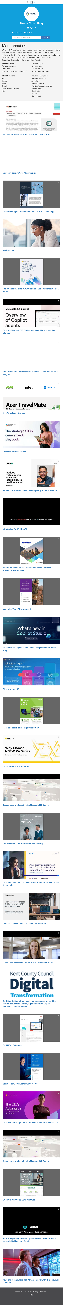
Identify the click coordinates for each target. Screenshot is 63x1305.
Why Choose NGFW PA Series (16, 766)
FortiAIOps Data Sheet (13, 1045)
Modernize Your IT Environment (17, 609)
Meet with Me (8, 250)
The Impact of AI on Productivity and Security (23, 844)
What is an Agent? (11, 689)
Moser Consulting (31, 23)
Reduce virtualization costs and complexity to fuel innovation (30, 490)
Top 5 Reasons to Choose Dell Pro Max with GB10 (25, 924)
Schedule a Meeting (31, 1292)
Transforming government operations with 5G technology (28, 212)
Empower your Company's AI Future (19, 1200)
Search (45, 37)
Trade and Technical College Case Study (21, 728)
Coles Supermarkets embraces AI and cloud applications (28, 962)
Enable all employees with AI (15, 452)
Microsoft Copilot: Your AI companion (19, 173)
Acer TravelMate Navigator (14, 413)
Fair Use (43, 1292)
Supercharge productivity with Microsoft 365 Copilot (26, 805)
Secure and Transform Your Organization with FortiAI (26, 134)
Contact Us (18, 1292)
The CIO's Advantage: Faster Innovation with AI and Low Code (30, 1123)
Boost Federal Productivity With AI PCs (20, 1084)
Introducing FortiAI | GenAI (15, 529)
